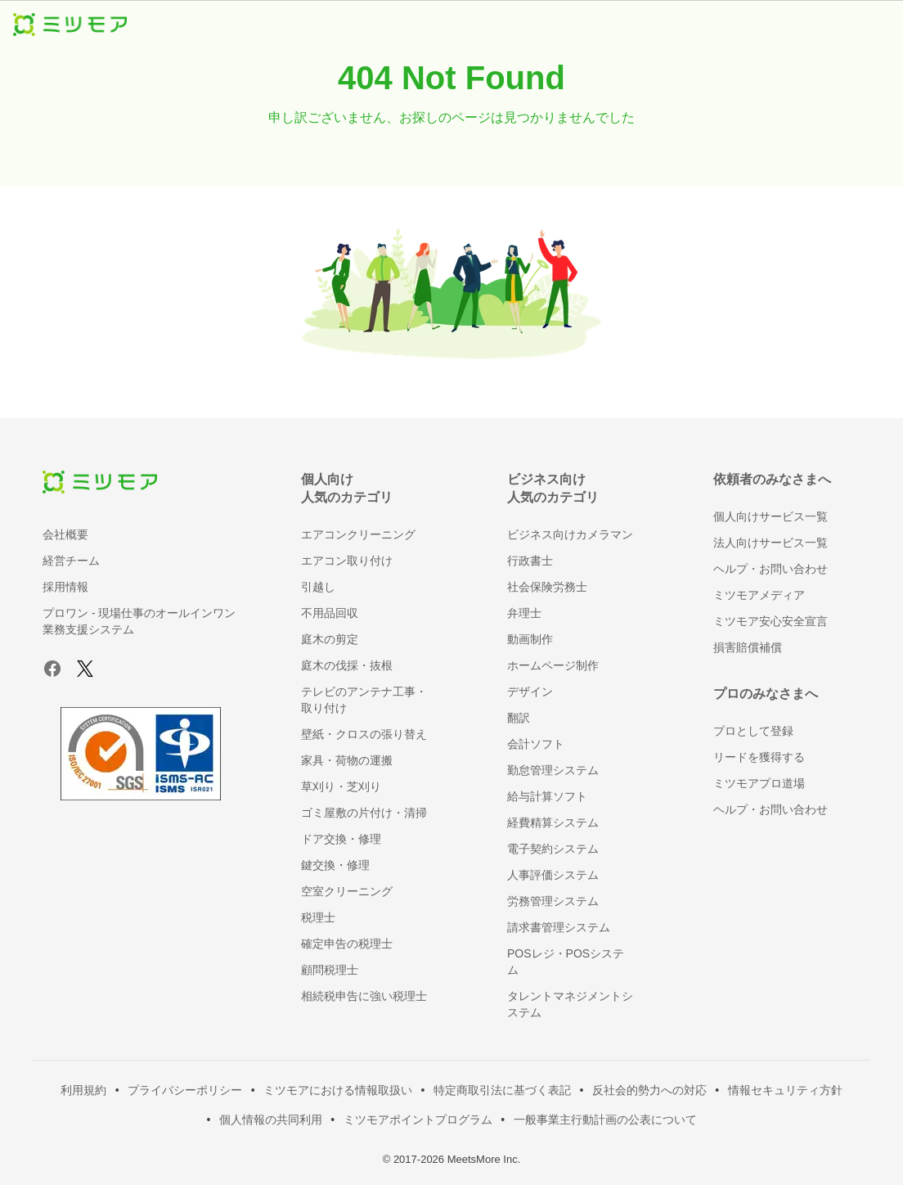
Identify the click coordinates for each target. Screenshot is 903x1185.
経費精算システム (553, 822)
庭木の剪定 (329, 639)
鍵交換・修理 (335, 865)
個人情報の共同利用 (270, 1119)
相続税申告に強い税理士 (364, 996)
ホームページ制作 (553, 665)
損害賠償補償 (747, 647)
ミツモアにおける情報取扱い (337, 1090)
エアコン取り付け (347, 560)
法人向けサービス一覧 (770, 542)
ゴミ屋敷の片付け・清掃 (364, 812)
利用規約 (83, 1090)
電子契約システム (553, 848)
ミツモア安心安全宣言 (770, 621)
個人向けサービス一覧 (770, 516)
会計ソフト (535, 743)
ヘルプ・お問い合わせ (770, 568)
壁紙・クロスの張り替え (364, 734)
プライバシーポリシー (185, 1090)
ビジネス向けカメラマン (570, 534)
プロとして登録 (753, 730)
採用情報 (65, 586)
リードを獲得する (759, 757)
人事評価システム (553, 874)
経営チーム (71, 560)
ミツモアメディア (759, 595)
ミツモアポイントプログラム (418, 1119)
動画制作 (530, 639)
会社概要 (65, 534)
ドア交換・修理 (341, 838)
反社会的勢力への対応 (649, 1090)
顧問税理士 (329, 969)
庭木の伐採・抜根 (347, 665)
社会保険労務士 (547, 586)
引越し (318, 586)
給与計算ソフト (547, 796)
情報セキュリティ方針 (785, 1090)
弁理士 (524, 613)
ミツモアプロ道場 (759, 783)
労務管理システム (553, 901)
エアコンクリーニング (358, 534)
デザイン (530, 691)
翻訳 (518, 717)
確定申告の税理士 (347, 943)
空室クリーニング (347, 891)
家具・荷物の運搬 (347, 760)
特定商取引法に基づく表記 (502, 1090)
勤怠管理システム (553, 770)
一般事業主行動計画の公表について (605, 1119)
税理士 (318, 917)
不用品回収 (329, 613)
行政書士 (530, 560)
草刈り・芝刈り (341, 786)
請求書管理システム (558, 927)
